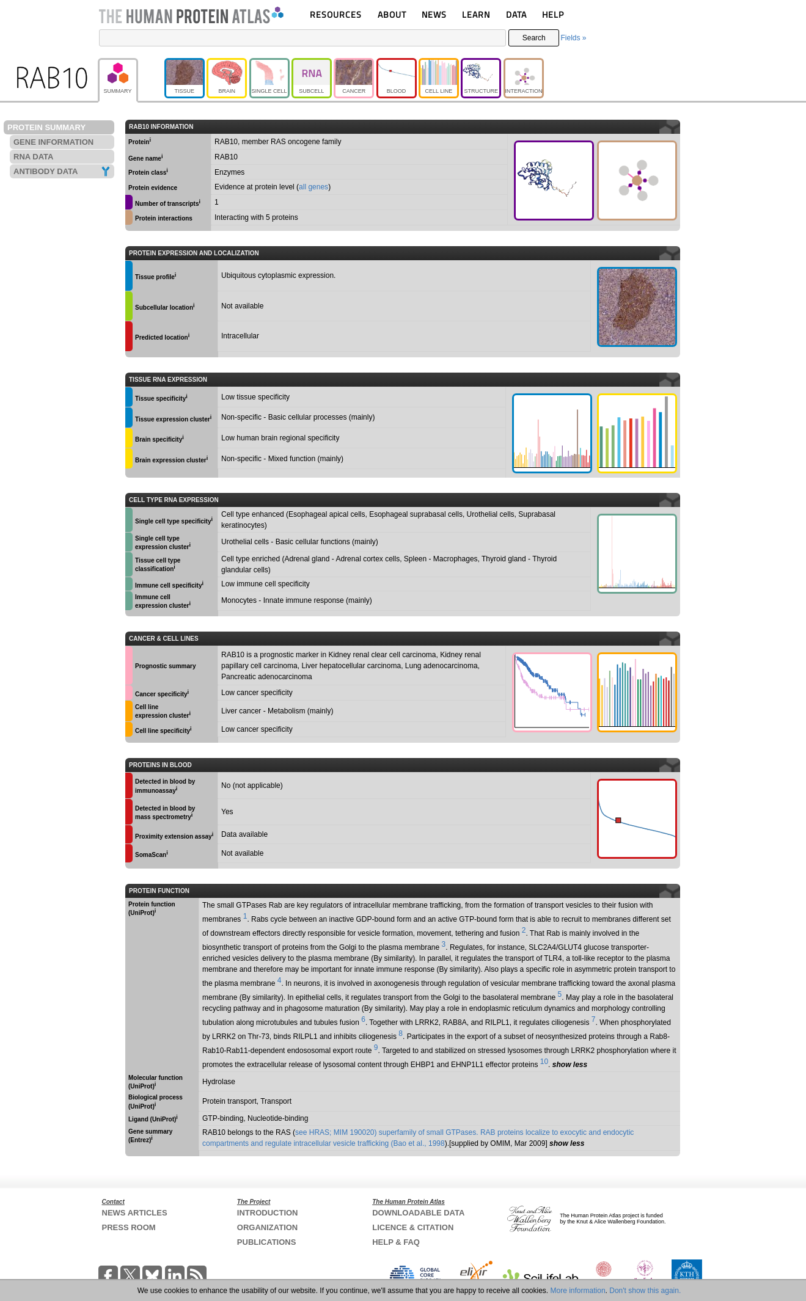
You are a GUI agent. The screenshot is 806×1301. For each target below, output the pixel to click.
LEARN (476, 14)
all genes (313, 187)
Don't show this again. (645, 1290)
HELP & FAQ (396, 1242)
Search (534, 38)
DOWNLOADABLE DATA (418, 1212)
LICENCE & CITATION (412, 1227)
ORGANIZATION (267, 1227)
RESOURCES (336, 14)
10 (544, 1061)
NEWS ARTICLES (134, 1212)
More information (578, 1290)
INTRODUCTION (267, 1212)
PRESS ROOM (129, 1227)
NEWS (434, 14)
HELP (553, 14)
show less (569, 1064)
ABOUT (392, 14)
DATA (516, 14)
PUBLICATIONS (266, 1242)
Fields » (573, 38)
